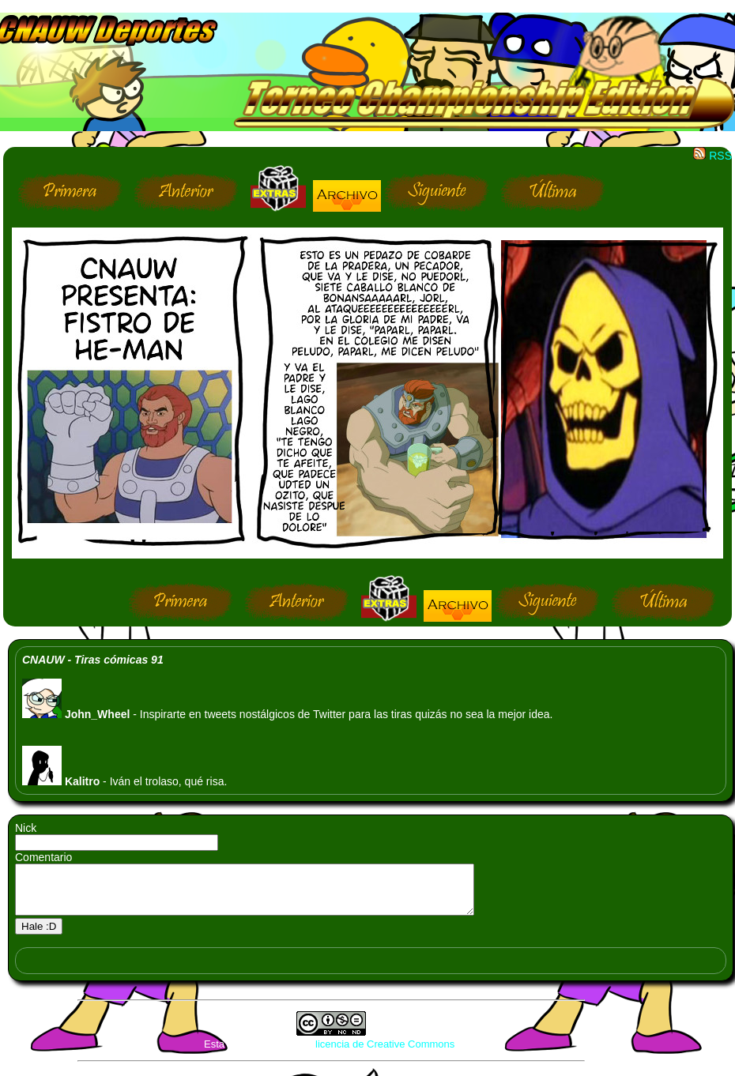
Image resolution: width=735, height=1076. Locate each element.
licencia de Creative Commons (384, 1053)
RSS (712, 155)
